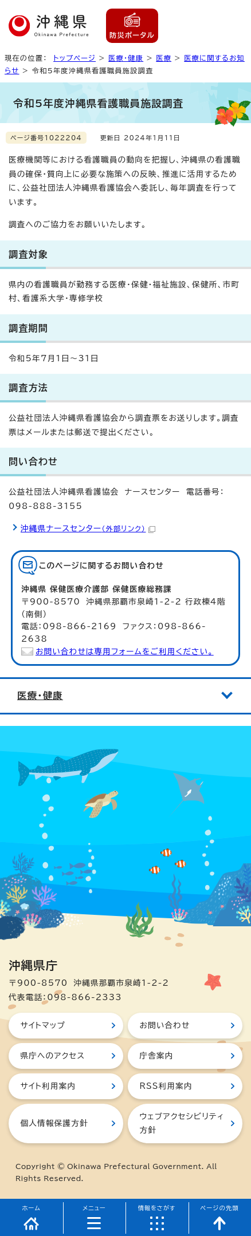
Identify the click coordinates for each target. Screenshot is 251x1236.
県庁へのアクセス (52, 1056)
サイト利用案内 (48, 1086)
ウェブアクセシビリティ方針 (181, 1123)
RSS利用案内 (165, 1086)
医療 (163, 57)
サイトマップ (42, 1025)
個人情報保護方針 (54, 1123)
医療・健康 (125, 57)
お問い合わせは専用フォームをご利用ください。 (125, 651)
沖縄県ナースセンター (88, 528)
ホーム (31, 1208)
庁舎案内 (156, 1056)
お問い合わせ (164, 1025)
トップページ (74, 57)
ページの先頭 (219, 1208)
